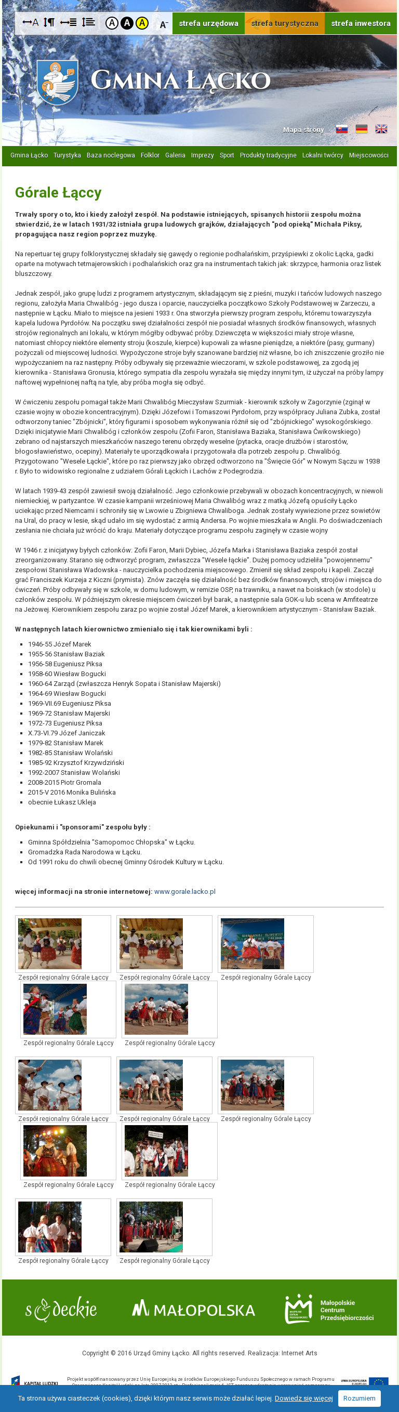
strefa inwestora (361, 23)
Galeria (175, 155)
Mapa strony (303, 130)
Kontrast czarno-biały (127, 23)
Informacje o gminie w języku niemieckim (361, 129)
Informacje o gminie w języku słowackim (342, 129)
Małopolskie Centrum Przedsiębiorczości (329, 1309)
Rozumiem (359, 1398)
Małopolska (193, 1307)
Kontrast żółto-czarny (142, 23)
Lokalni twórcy (322, 155)
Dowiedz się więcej (304, 1398)
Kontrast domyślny (111, 23)
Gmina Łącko (29, 155)
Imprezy (202, 155)
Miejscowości (369, 155)
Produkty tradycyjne (268, 155)
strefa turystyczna (284, 23)
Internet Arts (299, 1353)
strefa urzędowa (208, 23)
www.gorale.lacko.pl (185, 891)
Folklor (150, 155)
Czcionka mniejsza (164, 23)
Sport (227, 155)
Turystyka (67, 155)
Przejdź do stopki (200, 0)
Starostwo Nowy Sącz (61, 1309)
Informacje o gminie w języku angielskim (381, 129)
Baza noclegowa (111, 155)
